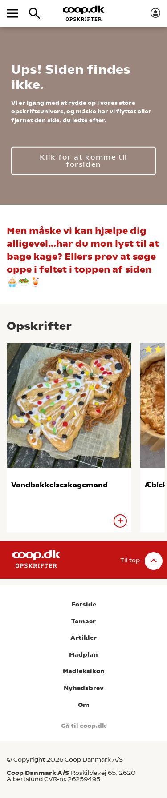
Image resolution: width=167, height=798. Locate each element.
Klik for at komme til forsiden (83, 160)
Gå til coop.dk (83, 726)
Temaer (83, 621)
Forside (83, 604)
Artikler (83, 638)
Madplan (83, 654)
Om (84, 705)
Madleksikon (84, 671)
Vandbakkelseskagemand (59, 485)
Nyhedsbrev (84, 688)
